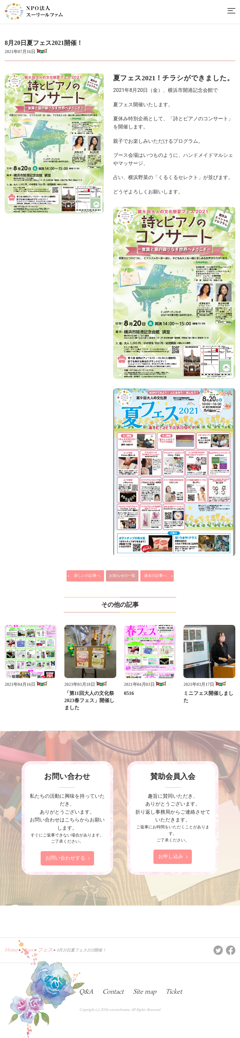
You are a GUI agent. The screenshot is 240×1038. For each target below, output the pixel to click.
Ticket (174, 991)
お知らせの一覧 (122, 575)
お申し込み (170, 857)
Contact (113, 991)
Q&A (86, 991)
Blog (64, 991)
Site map (144, 991)
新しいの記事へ (87, 575)
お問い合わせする (65, 858)
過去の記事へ (155, 575)
